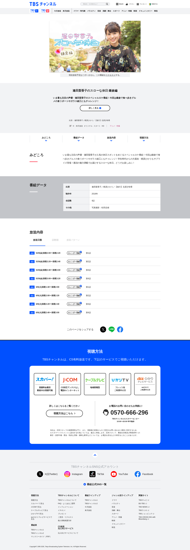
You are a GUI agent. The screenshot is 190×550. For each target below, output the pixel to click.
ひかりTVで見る (37, 514)
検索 (107, 4)
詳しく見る (94, 108)
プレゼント (143, 4)
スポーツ (116, 11)
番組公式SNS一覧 (96, 484)
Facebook (147, 474)
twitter (103, 329)
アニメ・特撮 (127, 11)
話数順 (55, 240)
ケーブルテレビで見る (39, 510)
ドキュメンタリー (145, 11)
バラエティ (91, 11)
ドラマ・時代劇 (79, 11)
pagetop (95, 455)
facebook (120, 329)
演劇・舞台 (107, 11)
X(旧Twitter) (51, 474)
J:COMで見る (36, 507)
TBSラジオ (143, 510)
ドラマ (114, 500)
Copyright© (33, 546)
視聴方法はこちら (63, 413)
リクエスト (110, 75)
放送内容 (111, 137)
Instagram (77, 474)
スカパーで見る (37, 503)
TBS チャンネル (43, 4)
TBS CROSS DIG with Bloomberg (147, 518)
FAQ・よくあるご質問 (66, 503)
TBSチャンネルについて (67, 500)
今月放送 (57, 11)
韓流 (156, 11)
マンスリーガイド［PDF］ (41, 536)
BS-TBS (142, 503)
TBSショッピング (145, 514)
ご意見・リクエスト (65, 517)
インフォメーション (65, 507)
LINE (112, 329)
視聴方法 (155, 4)
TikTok (100, 474)
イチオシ (131, 4)
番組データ (78, 137)
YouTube (123, 474)
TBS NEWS (143, 507)
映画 (135, 11)
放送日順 (37, 240)
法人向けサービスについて (68, 533)
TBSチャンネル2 (45, 11)
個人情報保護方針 (64, 520)
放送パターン (73, 240)
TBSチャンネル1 (34, 11)
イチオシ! (61, 510)
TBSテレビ (143, 500)
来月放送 (66, 11)
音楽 (99, 11)
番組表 (121, 4)
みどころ (46, 137)
